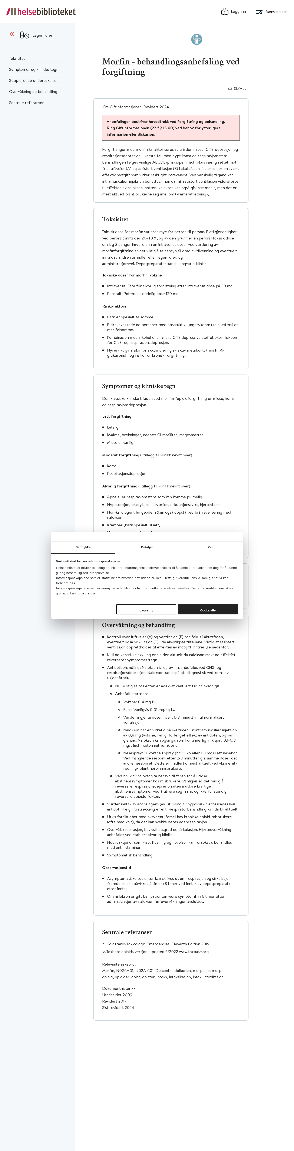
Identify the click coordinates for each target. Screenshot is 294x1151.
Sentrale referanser (26, 102)
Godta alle (208, 610)
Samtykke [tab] (83, 547)
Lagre (146, 610)
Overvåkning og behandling (33, 91)
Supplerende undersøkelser (33, 80)
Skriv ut (240, 88)
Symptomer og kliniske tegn (33, 69)
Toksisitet (17, 58)
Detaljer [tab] (147, 547)
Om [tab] (211, 547)
